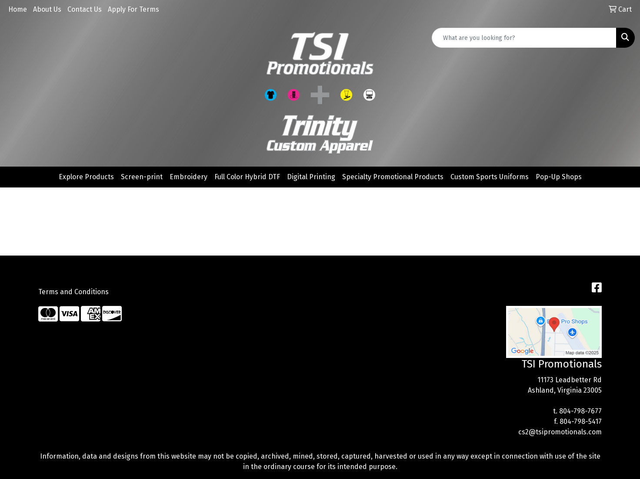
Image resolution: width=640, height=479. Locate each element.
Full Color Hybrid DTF (247, 177)
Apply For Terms (133, 9)
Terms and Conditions (73, 292)
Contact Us (84, 9)
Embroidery (188, 177)
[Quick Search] (524, 38)
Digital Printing (311, 177)
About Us (47, 9)
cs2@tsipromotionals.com (560, 432)
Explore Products (86, 177)
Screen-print (142, 177)
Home (17, 9)
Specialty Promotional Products (392, 177)
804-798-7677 (580, 411)
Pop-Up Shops (559, 177)
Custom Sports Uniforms (489, 177)
